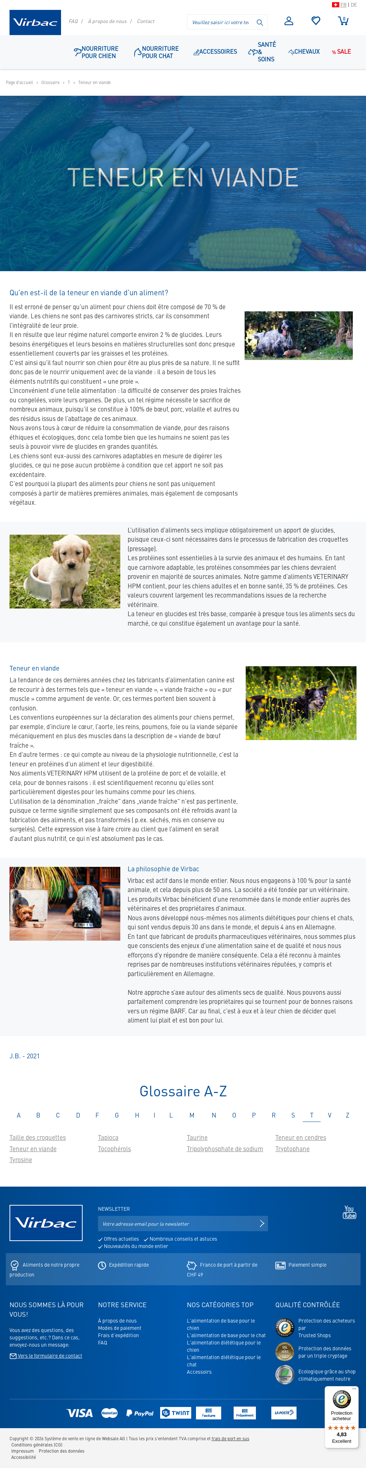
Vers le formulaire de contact (46, 1355)
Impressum (22, 1451)
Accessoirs (199, 1371)
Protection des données (61, 1451)
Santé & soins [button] (262, 51)
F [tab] (97, 1115)
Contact (145, 20)
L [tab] (171, 1115)
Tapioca (108, 1137)
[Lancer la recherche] (260, 22)
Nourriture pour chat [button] (156, 52)
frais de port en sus (230, 1438)
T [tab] (311, 1115)
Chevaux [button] (304, 51)
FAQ (73, 20)
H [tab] (137, 1115)
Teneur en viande (33, 1148)
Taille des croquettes (38, 1137)
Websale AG (113, 1438)
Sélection (316, 20)
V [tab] (329, 1115)
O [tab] (234, 1115)
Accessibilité (23, 1457)
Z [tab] (347, 1115)
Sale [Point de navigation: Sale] (341, 51)
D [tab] (78, 1115)
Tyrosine (21, 1159)
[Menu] (354, 1390)
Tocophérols (114, 1148)
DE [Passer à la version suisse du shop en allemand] (354, 4)
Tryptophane (292, 1148)
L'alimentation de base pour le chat (226, 1335)
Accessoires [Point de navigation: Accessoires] (215, 51)
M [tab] (192, 1115)
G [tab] (117, 1115)
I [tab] (154, 1115)
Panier (343, 20)
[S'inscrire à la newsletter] (262, 1223)
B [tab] (38, 1115)
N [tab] (214, 1115)
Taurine (197, 1137)
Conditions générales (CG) (37, 1445)
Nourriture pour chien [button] (96, 52)
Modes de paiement (120, 1327)
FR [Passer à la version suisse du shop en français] (343, 4)
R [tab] (274, 1115)
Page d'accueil (19, 82)
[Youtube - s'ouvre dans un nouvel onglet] (348, 1211)
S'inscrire (288, 20)
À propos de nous (107, 20)
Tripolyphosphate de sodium (225, 1148)
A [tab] (18, 1115)
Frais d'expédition (118, 1335)
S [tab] (293, 1115)
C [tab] (58, 1115)
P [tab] (254, 1115)
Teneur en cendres (300, 1137)
